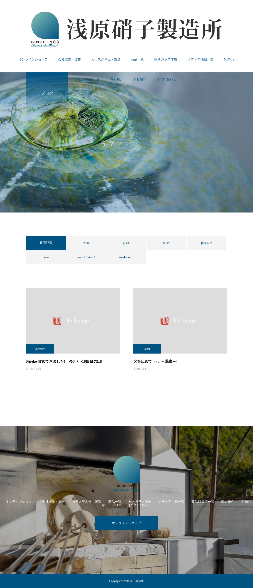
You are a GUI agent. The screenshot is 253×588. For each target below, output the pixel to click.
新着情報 (139, 79)
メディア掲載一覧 (200, 59)
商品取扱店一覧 (88, 79)
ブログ (117, 505)
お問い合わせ (166, 79)
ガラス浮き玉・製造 (106, 59)
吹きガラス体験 (165, 59)
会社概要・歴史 (69, 59)
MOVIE (229, 59)
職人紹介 (116, 79)
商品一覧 (137, 59)
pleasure (206, 242)
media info (126, 257)
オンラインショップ (33, 59)
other (166, 242)
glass (126, 242)
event (86, 242)
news (46, 257)
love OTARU (86, 257)
